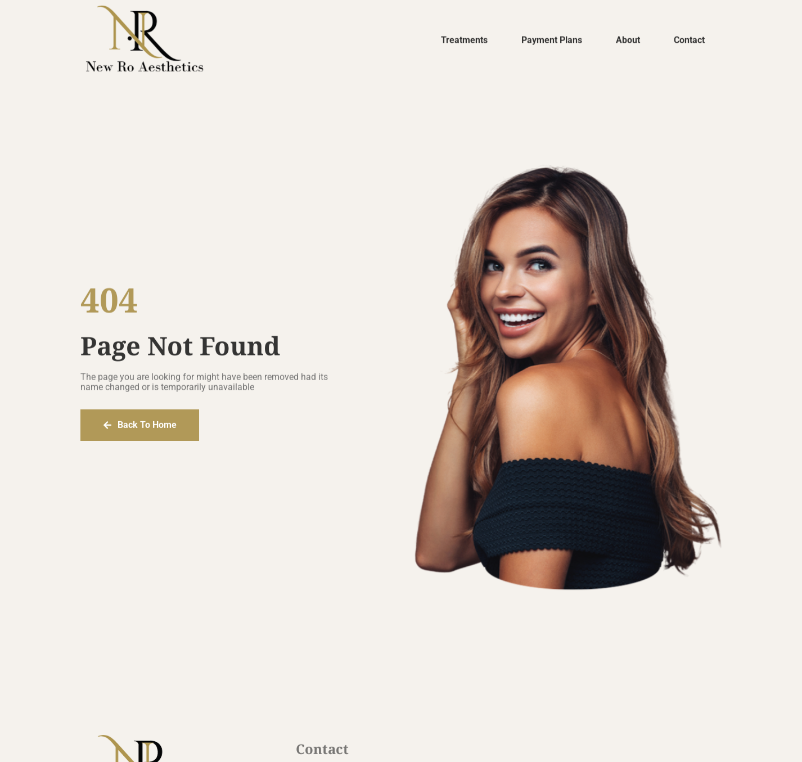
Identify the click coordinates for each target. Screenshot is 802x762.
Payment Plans (551, 41)
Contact (689, 41)
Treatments (464, 41)
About (628, 41)
